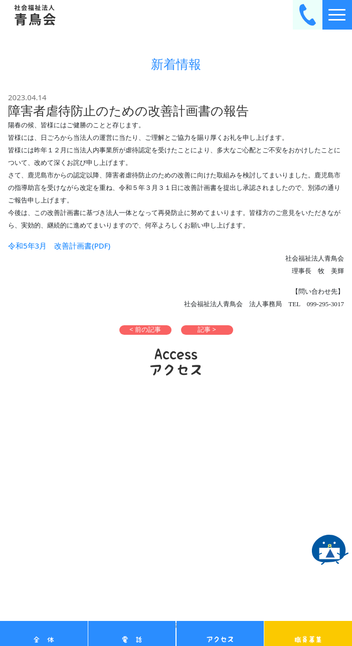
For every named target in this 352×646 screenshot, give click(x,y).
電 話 (131, 639)
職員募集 (308, 639)
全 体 (43, 639)
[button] (145, 330)
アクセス (220, 639)
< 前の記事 (145, 329)
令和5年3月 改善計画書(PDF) (59, 246)
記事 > (207, 329)
